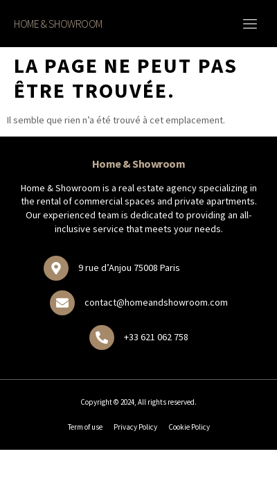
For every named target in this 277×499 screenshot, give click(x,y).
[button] (251, 23)
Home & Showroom (58, 23)
